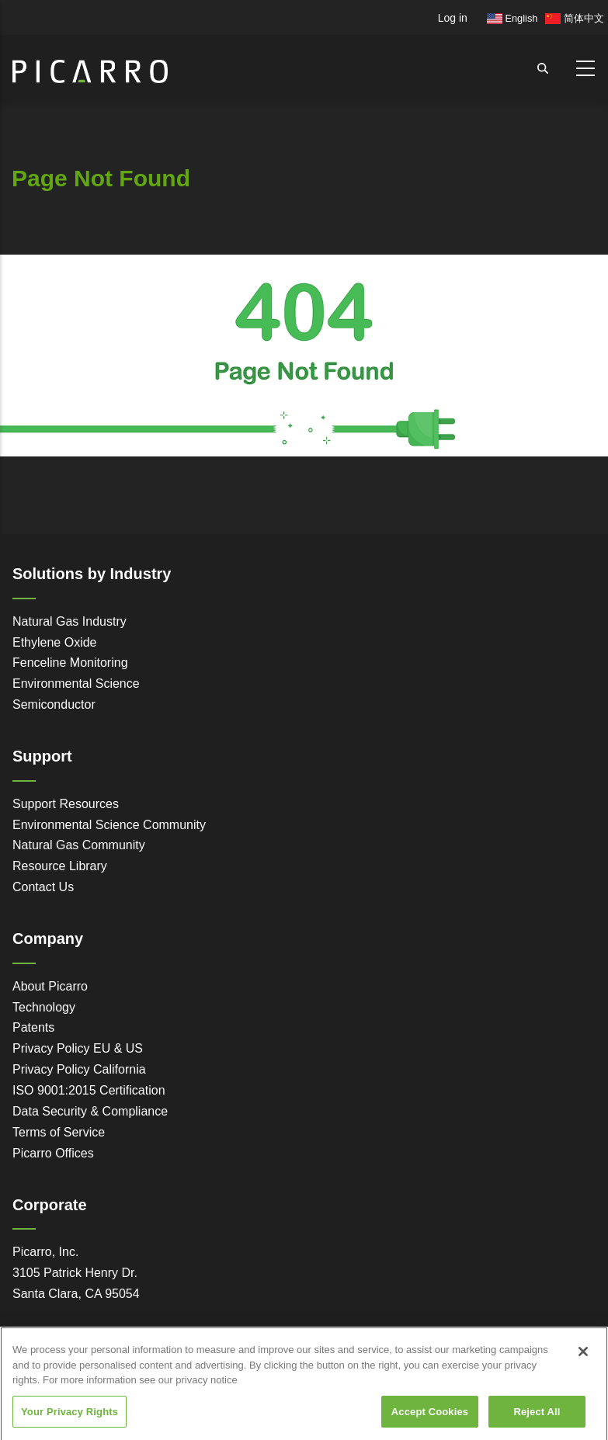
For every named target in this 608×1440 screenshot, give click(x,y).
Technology (43, 1007)
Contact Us (43, 886)
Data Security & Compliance (90, 1111)
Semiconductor (54, 704)
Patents (33, 1027)
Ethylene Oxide (54, 642)
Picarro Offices (53, 1153)
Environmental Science (76, 683)
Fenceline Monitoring (70, 662)
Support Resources (65, 803)
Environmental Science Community (109, 824)
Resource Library (59, 866)
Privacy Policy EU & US (77, 1048)
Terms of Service (58, 1132)
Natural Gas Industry (69, 621)
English (512, 18)
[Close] (583, 1365)
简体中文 (574, 18)
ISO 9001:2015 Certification (88, 1090)
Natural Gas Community (78, 845)
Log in (452, 18)
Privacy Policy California (79, 1069)
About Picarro (50, 986)
